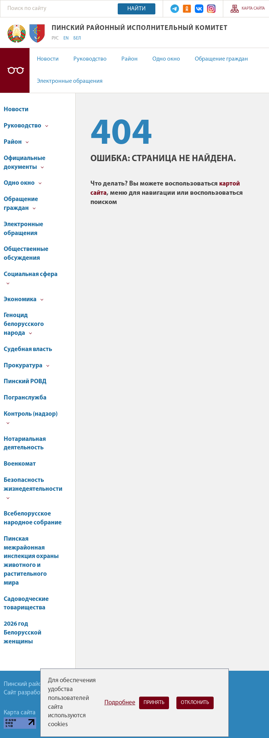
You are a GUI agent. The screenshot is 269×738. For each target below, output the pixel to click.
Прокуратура (26, 366)
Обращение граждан (221, 59)
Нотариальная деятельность (25, 443)
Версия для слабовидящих (15, 70)
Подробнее (119, 703)
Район (129, 59)
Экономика (24, 299)
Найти (136, 9)
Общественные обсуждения (26, 253)
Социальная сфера (31, 278)
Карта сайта (253, 9)
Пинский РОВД (25, 381)
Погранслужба (25, 398)
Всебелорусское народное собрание (33, 518)
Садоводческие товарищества (26, 603)
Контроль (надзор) (31, 418)
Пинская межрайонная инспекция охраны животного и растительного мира (31, 561)
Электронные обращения (70, 81)
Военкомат (20, 464)
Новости (48, 59)
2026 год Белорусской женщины (22, 633)
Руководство (90, 59)
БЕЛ (77, 38)
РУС (55, 38)
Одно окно (166, 59)
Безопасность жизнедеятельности (33, 488)
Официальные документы (24, 162)
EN (66, 38)
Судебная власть (28, 349)
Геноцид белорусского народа (24, 324)
